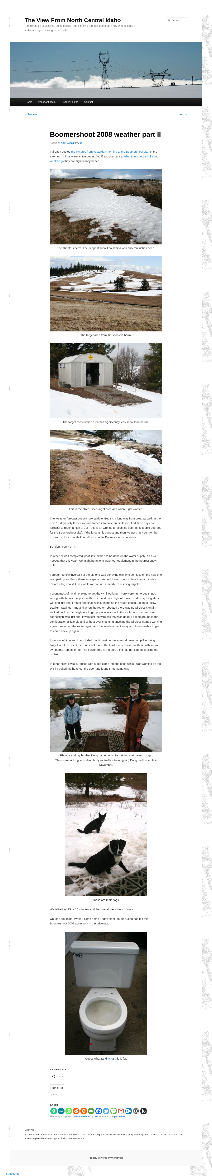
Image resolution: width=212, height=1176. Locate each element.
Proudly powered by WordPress (106, 1158)
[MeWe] (61, 1111)
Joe (80, 143)
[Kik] (143, 1111)
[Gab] (53, 1111)
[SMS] (113, 1111)
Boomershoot (82, 1116)
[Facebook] (98, 1111)
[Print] (83, 1111)
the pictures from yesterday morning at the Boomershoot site (109, 151)
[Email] (91, 1111)
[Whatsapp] (68, 1111)
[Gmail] (121, 1111)
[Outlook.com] (128, 1111)
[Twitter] (106, 1111)
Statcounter (13, 1173)
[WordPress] (136, 1111)
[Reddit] (76, 1111)
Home (29, 101)
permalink (119, 1116)
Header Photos (69, 101)
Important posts (46, 101)
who (110, 1058)
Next (183, 114)
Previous (31, 114)
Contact (88, 101)
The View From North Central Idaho (73, 20)
